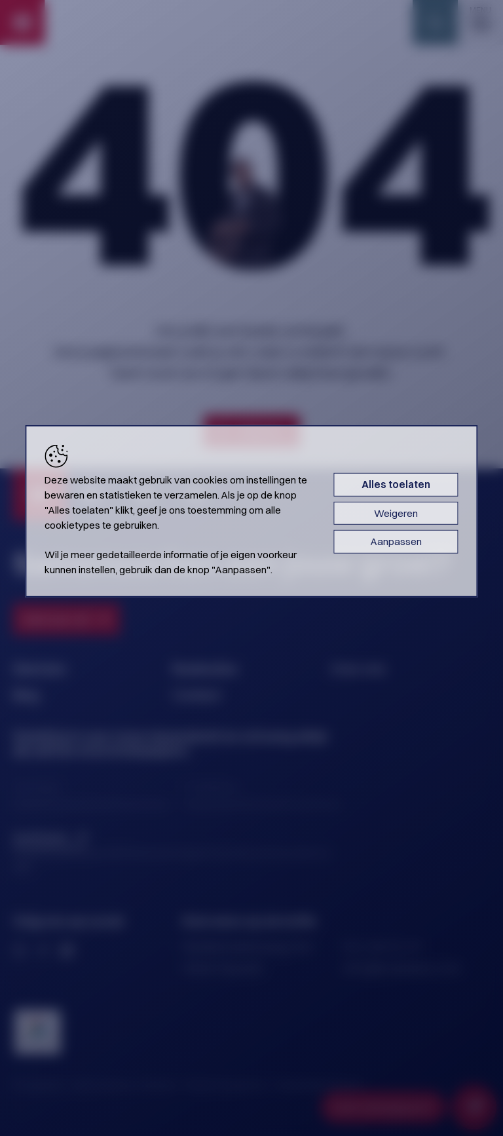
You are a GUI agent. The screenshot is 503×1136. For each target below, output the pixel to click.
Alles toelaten (396, 484)
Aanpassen (396, 541)
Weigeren (396, 512)
